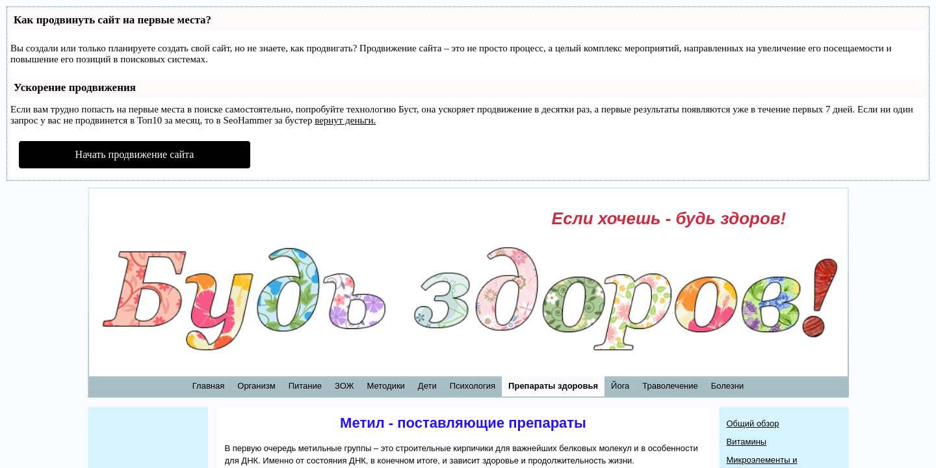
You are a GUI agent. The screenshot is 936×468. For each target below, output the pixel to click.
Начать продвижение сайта (134, 154)
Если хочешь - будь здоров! (669, 218)
